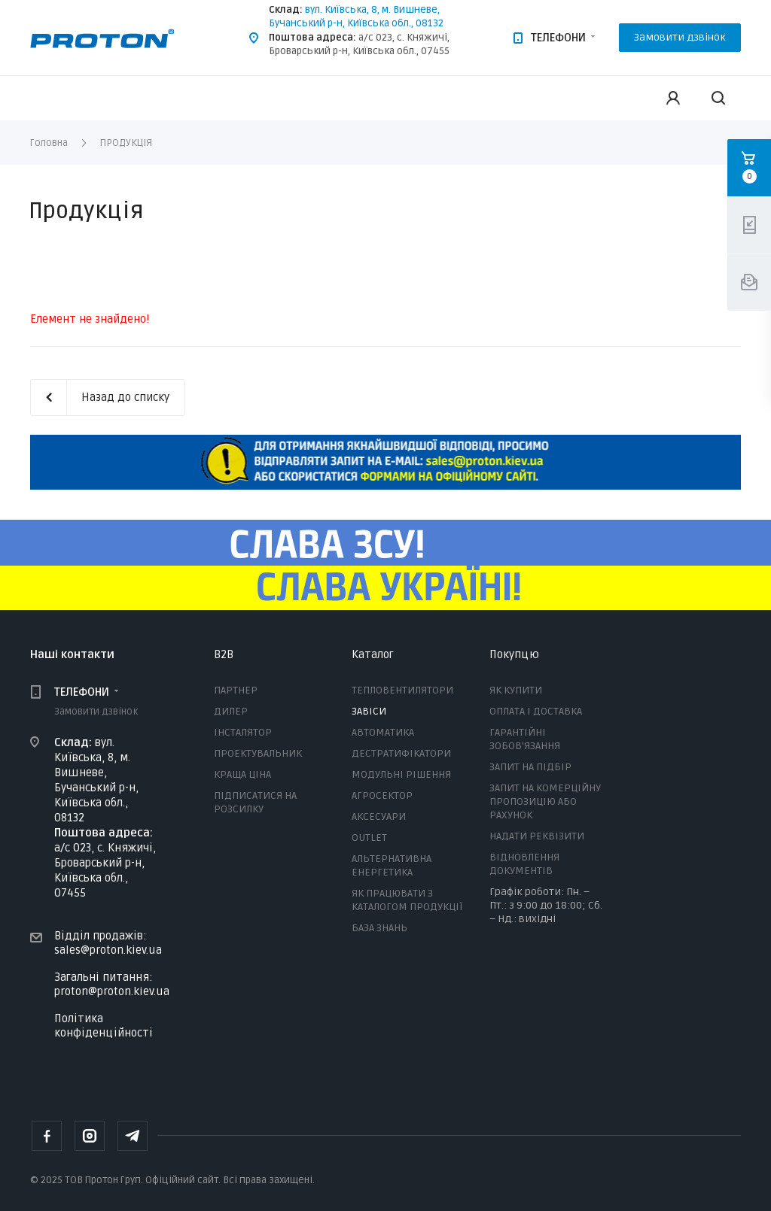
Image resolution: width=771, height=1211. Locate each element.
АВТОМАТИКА (383, 732)
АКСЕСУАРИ (379, 816)
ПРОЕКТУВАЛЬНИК (258, 753)
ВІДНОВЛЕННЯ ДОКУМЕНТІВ (524, 864)
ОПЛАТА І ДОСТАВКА (535, 711)
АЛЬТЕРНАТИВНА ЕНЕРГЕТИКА (391, 865)
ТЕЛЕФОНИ (558, 37)
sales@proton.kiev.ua (108, 950)
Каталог (373, 654)
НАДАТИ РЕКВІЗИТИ (536, 836)
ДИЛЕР (231, 711)
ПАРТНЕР (236, 690)
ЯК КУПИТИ (515, 690)
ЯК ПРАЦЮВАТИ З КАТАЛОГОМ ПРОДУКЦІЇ (407, 900)
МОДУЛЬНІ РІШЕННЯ (401, 774)
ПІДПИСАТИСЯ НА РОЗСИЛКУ (255, 802)
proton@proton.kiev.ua (111, 990)
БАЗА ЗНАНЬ (379, 927)
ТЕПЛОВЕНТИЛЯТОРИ (402, 690)
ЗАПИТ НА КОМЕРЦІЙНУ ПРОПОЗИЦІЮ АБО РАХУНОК (545, 801)
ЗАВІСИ (369, 711)
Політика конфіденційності (103, 1026)
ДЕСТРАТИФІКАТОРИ (401, 753)
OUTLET (369, 837)
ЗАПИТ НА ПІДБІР (530, 766)
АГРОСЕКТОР (382, 795)
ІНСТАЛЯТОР (243, 732)
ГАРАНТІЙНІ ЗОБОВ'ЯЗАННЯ (524, 739)
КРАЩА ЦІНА (242, 774)
